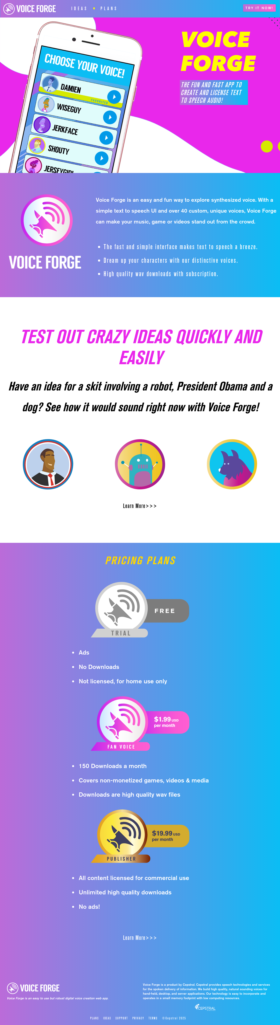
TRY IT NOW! (259, 8)
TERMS (153, 1018)
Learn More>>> (140, 505)
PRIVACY (138, 1018)
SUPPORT (122, 1018)
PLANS (109, 8)
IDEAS (79, 8)
